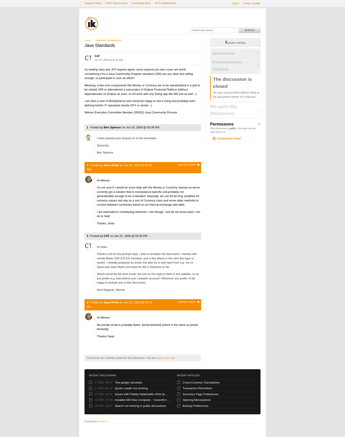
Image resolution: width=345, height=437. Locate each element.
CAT (97, 56)
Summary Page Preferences (200, 394)
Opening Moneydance (197, 400)
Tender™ (103, 421)
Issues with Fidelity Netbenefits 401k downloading (142, 394)
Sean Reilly (111, 165)
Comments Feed (229, 138)
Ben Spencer (112, 127)
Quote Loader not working (131, 388)
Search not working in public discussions (140, 405)
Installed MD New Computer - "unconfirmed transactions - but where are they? (142, 400)
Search (249, 30)
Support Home (93, 3)
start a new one (165, 358)
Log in (235, 3)
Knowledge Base (141, 3)
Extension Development (108, 40)
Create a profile (252, 3)
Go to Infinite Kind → (167, 3)
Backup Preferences (195, 405)
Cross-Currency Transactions (201, 382)
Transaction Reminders (197, 388)
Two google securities (128, 382)
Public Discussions (116, 3)
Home (87, 40)
